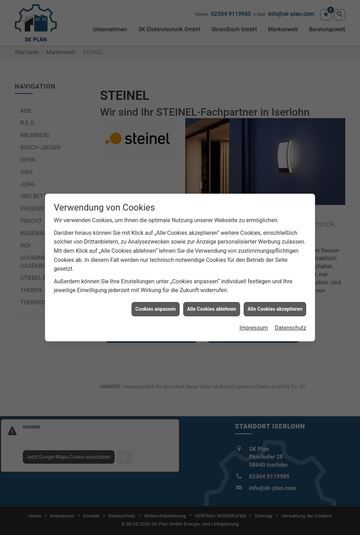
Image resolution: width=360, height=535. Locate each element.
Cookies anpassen (155, 305)
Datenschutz (290, 324)
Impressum (253, 324)
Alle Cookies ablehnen (211, 305)
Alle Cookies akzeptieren (275, 305)
